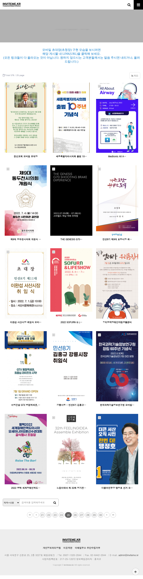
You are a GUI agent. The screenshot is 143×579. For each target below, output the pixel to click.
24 (61, 518)
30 (100, 518)
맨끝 (113, 518)
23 (55, 518)
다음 (107, 518)
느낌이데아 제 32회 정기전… (71, 491)
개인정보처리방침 (52, 551)
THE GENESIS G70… (71, 242)
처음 (30, 518)
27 (81, 518)
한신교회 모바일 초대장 (26, 160)
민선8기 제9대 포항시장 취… (117, 242)
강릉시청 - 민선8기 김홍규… (71, 408)
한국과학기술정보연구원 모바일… (117, 408)
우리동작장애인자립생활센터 (117, 325)
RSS (134, 79)
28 (87, 518)
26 (75, 518)
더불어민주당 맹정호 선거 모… (117, 491)
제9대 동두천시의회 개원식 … (25, 242)
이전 (36, 518)
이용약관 (67, 551)
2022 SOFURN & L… (71, 325)
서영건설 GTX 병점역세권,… (25, 408)
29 (94, 518)
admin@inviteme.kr (128, 558)
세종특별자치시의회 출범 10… (71, 160)
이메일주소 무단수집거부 (87, 551)
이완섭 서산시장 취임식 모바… (25, 325)
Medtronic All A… (117, 160)
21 (42, 518)
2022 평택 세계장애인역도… (25, 491)
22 (48, 518)
